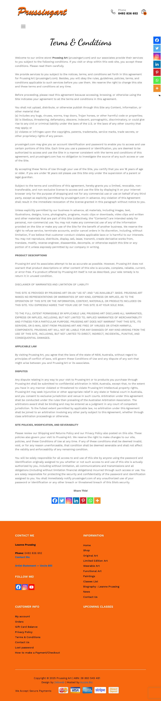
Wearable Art (91, 565)
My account (22, 616)
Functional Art (92, 571)
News (86, 591)
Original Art (90, 555)
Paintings (89, 576)
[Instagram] (69, 499)
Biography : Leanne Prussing (101, 586)
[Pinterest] (83, 499)
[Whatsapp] (90, 499)
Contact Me (22, 557)
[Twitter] (62, 499)
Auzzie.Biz (86, 682)
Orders (19, 621)
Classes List (90, 581)
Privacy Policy (23, 632)
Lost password (24, 647)
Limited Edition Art (95, 560)
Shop (86, 550)
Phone (122, 10)
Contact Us (90, 596)
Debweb (59, 682)
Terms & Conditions (27, 637)
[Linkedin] (76, 499)
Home (87, 545)
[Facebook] (55, 499)
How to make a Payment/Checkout (37, 652)
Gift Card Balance (26, 626)
